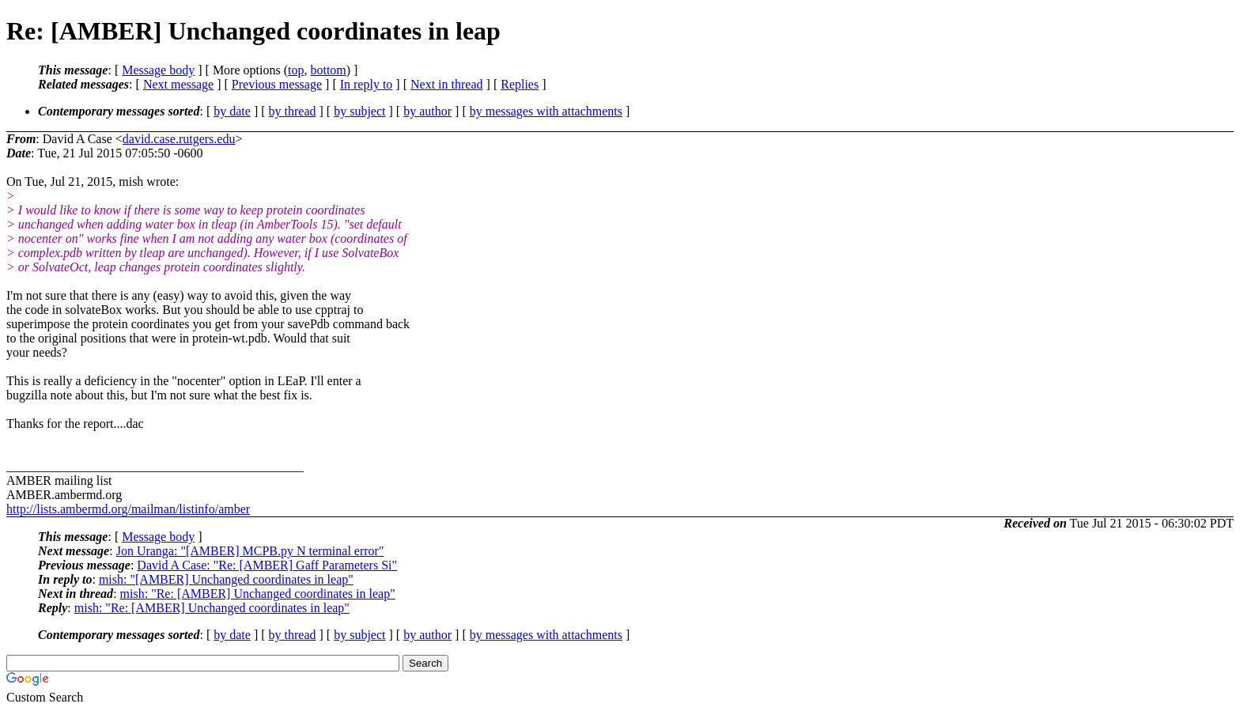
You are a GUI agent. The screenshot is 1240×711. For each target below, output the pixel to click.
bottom (328, 70)
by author (427, 111)
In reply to (366, 84)
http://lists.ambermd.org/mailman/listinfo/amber (128, 509)
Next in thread (446, 84)
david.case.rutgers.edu (179, 139)
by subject (359, 111)
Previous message (277, 84)
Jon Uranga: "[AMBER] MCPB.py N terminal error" (250, 551)
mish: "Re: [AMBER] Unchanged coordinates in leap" (257, 593)
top (296, 70)
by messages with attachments (546, 111)
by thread (292, 111)
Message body (158, 70)
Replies (520, 84)
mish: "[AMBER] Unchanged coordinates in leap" (226, 579)
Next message (178, 84)
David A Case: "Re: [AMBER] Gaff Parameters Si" (267, 565)
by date (232, 111)
